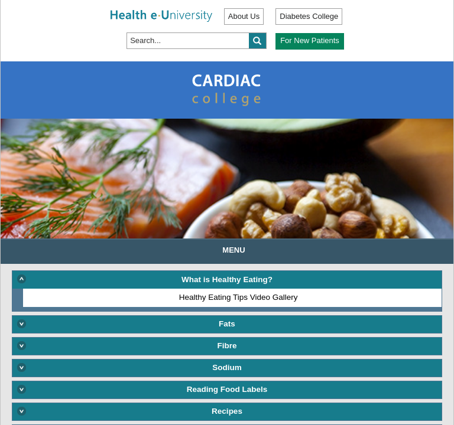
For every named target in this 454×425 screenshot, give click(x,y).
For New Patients (309, 40)
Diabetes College (309, 16)
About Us (244, 16)
